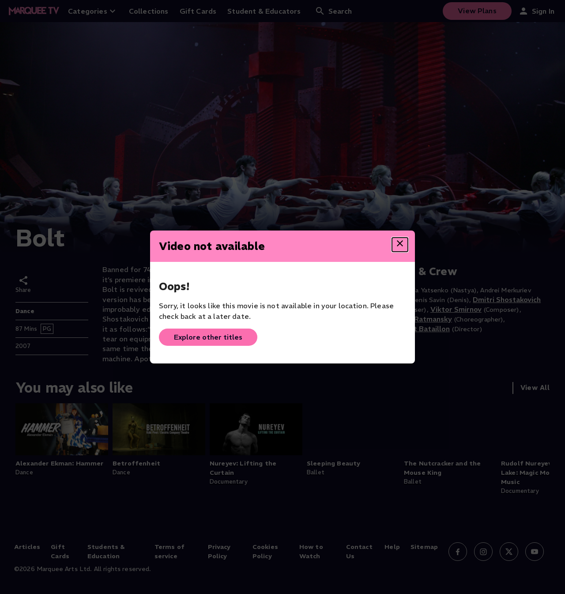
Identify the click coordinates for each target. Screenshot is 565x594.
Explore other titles (208, 337)
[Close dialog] (400, 245)
